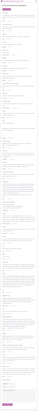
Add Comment (7, 404)
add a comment (15, 9)
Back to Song (6, 9)
